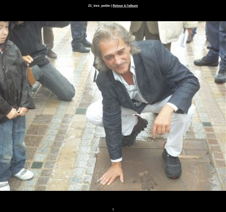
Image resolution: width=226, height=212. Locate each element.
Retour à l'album (125, 5)
